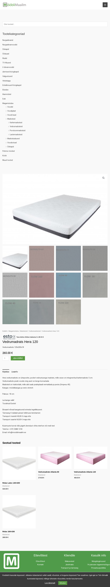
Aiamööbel (6, 94)
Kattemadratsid (16, 123)
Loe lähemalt (50, 583)
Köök (4, 156)
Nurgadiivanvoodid (9, 45)
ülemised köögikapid (10, 72)
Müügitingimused (98, 561)
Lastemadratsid (16, 135)
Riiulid (4, 58)
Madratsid (11, 119)
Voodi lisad (11, 115)
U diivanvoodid (8, 67)
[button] (103, 178)
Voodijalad (11, 111)
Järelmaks (69, 565)
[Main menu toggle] (105, 4)
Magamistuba (7, 103)
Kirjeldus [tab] (5, 372)
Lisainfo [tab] (15, 372)
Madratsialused (13, 139)
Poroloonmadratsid (17, 131)
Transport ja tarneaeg (69, 568)
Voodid (10, 107)
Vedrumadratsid (16, 127)
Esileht (4, 331)
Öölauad (5, 54)
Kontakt (40, 565)
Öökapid (5, 49)
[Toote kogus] (5, 358)
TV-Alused (6, 63)
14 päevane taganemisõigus (98, 565)
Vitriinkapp (6, 81)
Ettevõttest (40, 561)
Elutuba (5, 90)
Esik (4, 99)
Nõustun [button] (63, 583)
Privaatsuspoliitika (98, 568)
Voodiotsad (12, 143)
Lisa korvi (18, 358)
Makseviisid (69, 561)
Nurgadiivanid (7, 40)
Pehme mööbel (8, 151)
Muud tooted (7, 160)
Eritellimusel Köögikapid (11, 85)
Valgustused (7, 76)
